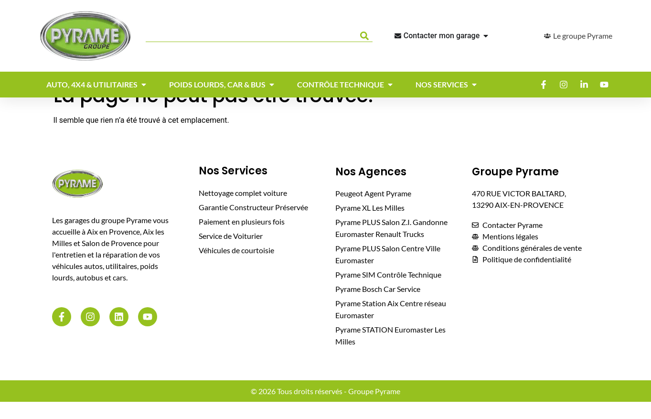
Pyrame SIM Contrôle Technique (388, 291)
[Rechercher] (366, 36)
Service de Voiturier (231, 253)
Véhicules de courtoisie (236, 267)
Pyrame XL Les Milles (370, 224)
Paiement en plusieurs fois (242, 238)
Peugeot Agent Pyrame (373, 210)
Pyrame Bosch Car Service (377, 306)
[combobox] (251, 36)
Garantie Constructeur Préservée (253, 224)
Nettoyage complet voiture (243, 210)
